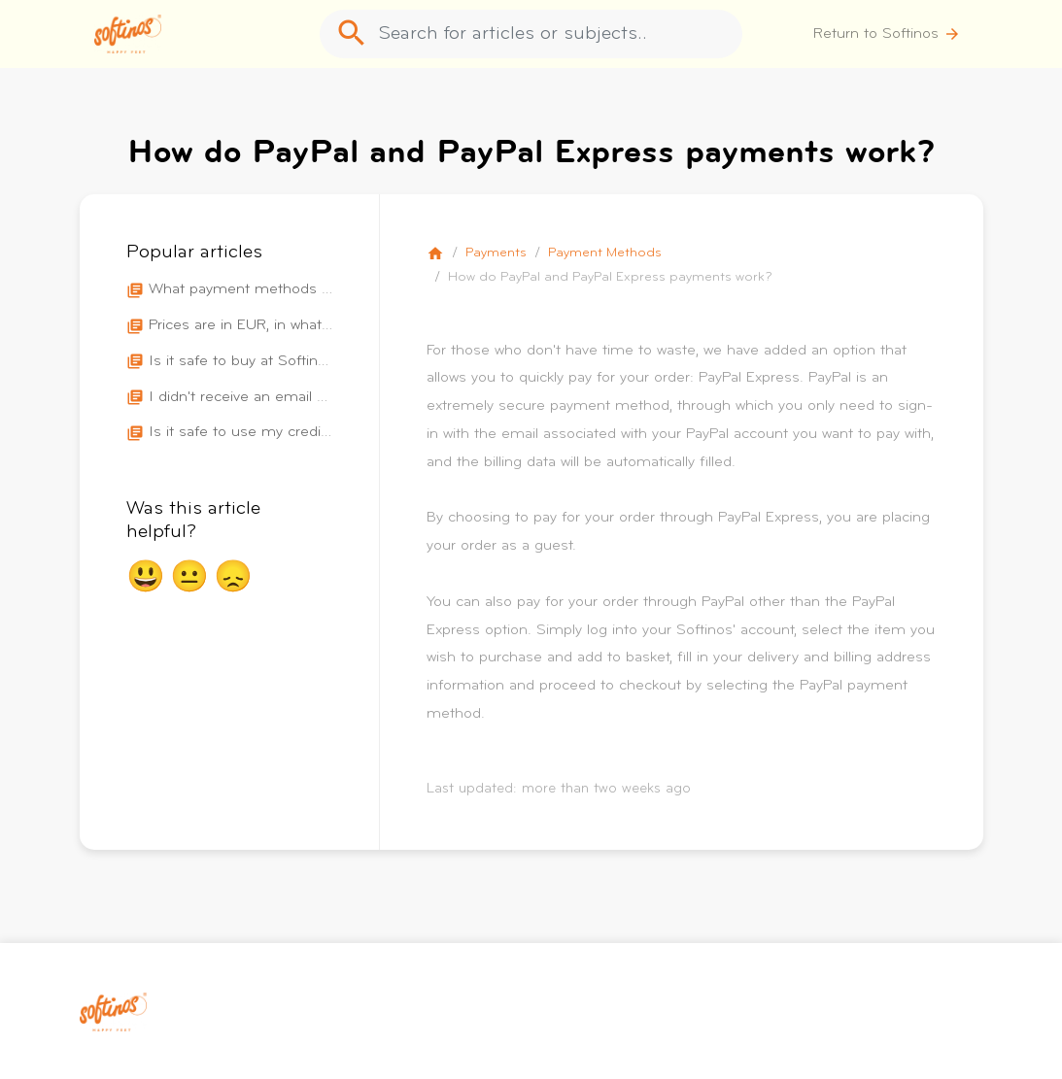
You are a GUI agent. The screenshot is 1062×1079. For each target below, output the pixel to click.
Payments (496, 253)
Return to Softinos (887, 34)
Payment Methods (605, 253)
